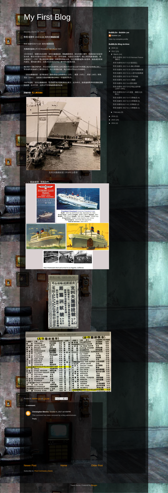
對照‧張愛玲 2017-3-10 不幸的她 (125, 76)
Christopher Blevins (40, 412)
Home (64, 465)
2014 (113, 123)
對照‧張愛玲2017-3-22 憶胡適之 (125, 63)
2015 (113, 120)
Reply (34, 419)
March (116, 54)
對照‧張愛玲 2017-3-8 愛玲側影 (125, 83)
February (117, 112)
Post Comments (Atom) (44, 471)
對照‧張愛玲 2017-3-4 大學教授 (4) (126, 98)
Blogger (94, 485)
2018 (113, 48)
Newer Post (30, 465)
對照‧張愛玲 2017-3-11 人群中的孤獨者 (128, 73)
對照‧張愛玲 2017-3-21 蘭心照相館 (126, 66)
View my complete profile (118, 39)
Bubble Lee (116, 35)
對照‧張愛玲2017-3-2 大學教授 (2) (126, 104)
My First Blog (47, 16)
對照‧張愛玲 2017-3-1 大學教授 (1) (126, 108)
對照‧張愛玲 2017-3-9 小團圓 (124, 80)
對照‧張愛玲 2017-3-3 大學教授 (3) (126, 101)
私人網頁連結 (37, 92)
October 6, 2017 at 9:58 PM (60, 412)
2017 (113, 51)
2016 (113, 116)
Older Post (97, 465)
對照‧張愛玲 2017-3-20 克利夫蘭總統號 (128, 70)
